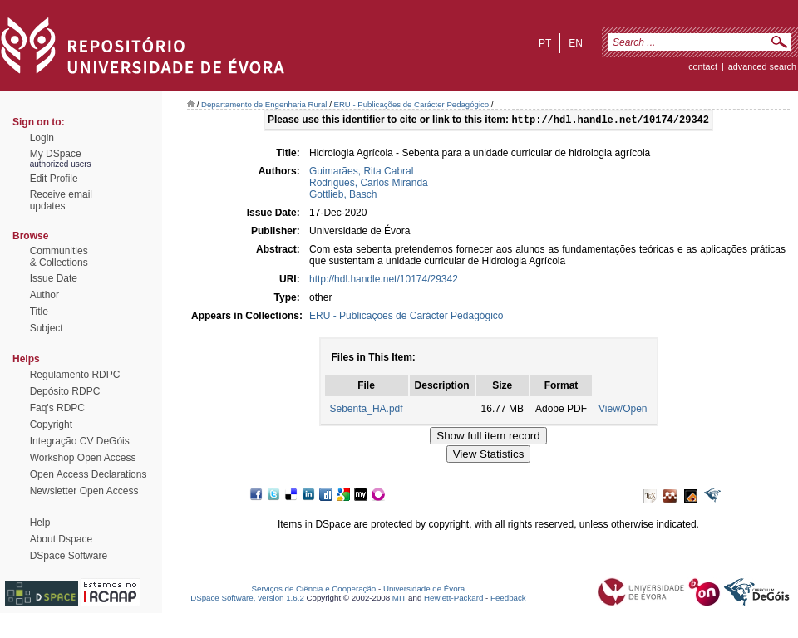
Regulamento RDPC (75, 374)
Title (39, 311)
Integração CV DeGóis (80, 441)
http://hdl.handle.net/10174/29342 (383, 281)
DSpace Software (68, 556)
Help (40, 522)
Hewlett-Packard (453, 597)
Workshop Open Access (83, 458)
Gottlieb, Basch (343, 196)
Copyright (51, 424)
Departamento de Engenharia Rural (264, 104)
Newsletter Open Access (84, 491)
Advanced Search (762, 66)
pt (545, 43)
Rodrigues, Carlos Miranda (368, 184)
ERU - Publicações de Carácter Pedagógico (412, 104)
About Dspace (61, 539)
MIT (399, 597)
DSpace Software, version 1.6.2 (247, 597)
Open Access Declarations (88, 474)
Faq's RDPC (57, 408)
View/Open (622, 410)
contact (702, 66)
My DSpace (55, 154)
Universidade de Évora (424, 588)
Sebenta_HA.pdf (366, 410)
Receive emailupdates (61, 200)
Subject (46, 328)
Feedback (508, 597)
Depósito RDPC (65, 391)
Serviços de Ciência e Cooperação (314, 588)
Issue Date (53, 278)
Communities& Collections (59, 256)
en (576, 43)
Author (44, 295)
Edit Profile (54, 178)
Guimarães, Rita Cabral (361, 173)
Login (42, 138)
